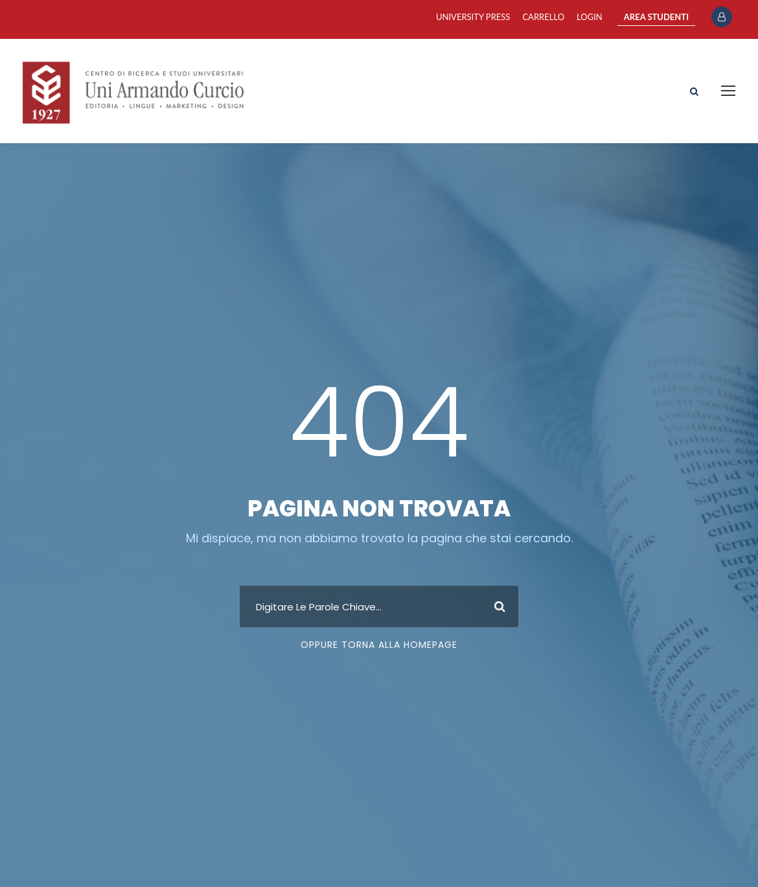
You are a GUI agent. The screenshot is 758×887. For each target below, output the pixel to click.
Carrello (543, 17)
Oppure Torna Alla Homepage (379, 644)
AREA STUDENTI (656, 17)
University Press (473, 17)
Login (590, 17)
